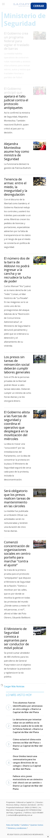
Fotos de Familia (12, 825)
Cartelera (25, 825)
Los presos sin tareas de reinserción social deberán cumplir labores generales (17, 364)
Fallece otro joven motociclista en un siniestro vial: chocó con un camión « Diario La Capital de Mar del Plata (24, 782)
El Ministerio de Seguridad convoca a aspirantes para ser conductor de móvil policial (16, 638)
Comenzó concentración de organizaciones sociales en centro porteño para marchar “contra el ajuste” (17, 553)
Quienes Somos (36, 825)
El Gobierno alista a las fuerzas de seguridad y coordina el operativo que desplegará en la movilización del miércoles (17, 425)
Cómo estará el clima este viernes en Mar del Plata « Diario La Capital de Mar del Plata (24, 744)
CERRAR (38, 6)
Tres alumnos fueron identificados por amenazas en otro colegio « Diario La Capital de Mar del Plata (24, 707)
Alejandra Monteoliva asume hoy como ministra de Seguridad (16, 151)
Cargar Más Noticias (14, 686)
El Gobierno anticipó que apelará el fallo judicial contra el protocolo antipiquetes (16, 98)
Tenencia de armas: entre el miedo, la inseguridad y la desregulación (15, 187)
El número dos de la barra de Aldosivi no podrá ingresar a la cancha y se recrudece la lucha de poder (17, 269)
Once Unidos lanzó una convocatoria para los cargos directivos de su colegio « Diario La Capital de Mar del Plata (23, 762)
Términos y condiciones (17, 828)
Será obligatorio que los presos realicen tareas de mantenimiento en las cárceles (17, 498)
